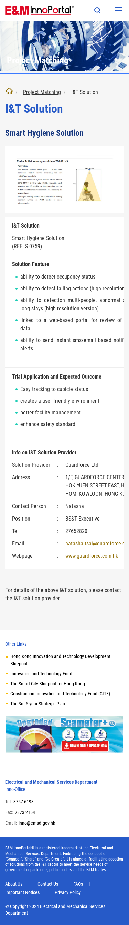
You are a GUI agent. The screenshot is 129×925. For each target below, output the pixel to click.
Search (97, 10)
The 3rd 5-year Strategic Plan (37, 703)
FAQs (78, 884)
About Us (13, 884)
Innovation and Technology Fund (41, 673)
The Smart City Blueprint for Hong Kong (47, 683)
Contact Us (47, 884)
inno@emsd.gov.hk (37, 823)
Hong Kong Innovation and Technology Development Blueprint (60, 660)
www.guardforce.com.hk (91, 556)
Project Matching (42, 92)
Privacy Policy (68, 892)
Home (9, 91)
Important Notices (22, 892)
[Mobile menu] (118, 10)
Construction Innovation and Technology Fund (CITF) (60, 693)
